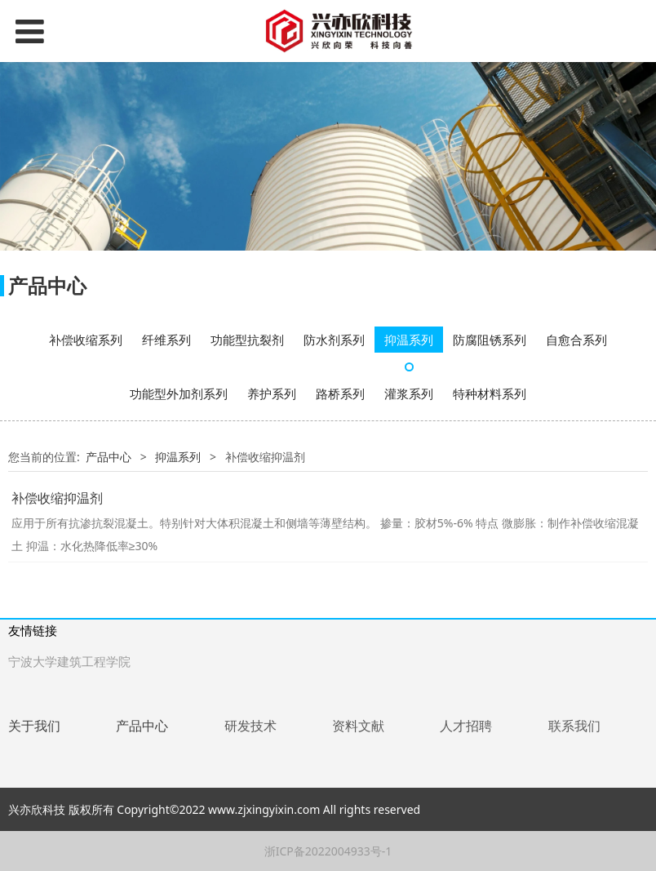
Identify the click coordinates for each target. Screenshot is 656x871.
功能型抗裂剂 (247, 339)
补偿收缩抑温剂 (57, 498)
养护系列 (271, 393)
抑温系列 (408, 339)
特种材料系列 (489, 393)
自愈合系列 (576, 339)
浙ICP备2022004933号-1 (328, 851)
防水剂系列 (334, 339)
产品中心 (108, 456)
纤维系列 (166, 339)
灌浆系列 (408, 393)
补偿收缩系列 (85, 339)
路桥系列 (340, 393)
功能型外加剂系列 (179, 393)
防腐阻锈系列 (489, 339)
